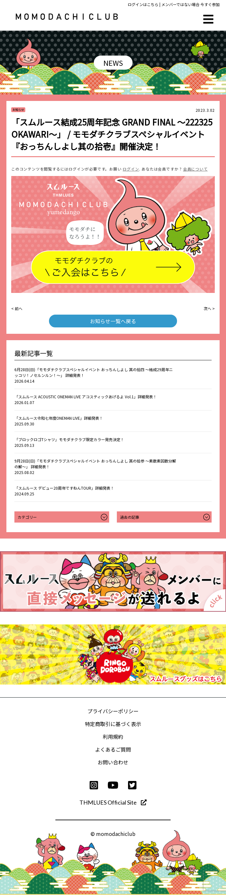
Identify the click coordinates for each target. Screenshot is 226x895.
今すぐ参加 (210, 4)
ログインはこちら (143, 4)
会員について (195, 169)
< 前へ (16, 308)
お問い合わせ (113, 762)
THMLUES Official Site (113, 802)
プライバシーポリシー (113, 711)
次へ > (209, 308)
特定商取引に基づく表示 (113, 724)
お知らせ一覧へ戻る (113, 321)
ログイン (131, 169)
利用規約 (113, 736)
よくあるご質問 (113, 749)
